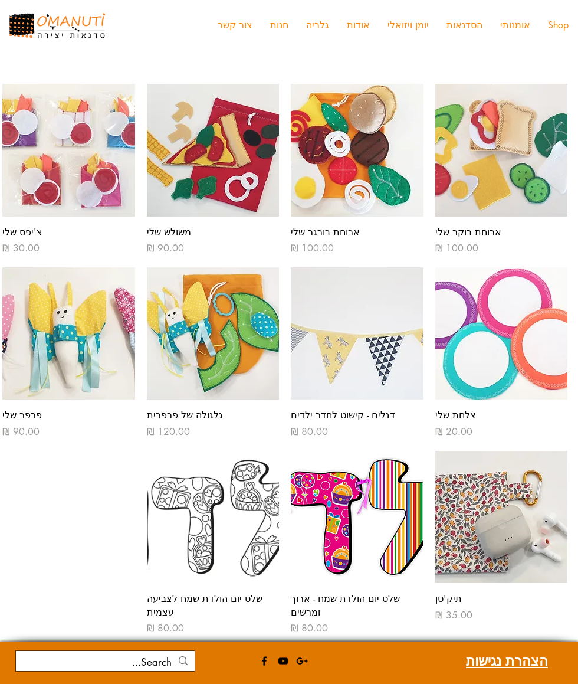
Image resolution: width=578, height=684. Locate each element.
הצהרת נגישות (507, 661)
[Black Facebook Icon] (264, 661)
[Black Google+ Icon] (302, 661)
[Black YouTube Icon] (283, 661)
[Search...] (106, 663)
